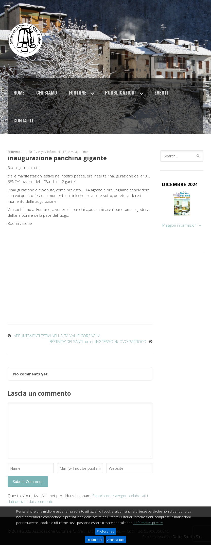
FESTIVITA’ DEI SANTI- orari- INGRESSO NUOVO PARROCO (97, 341)
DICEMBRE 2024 (180, 184)
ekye (41, 152)
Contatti (23, 120)
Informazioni (55, 152)
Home (19, 92)
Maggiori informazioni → (182, 225)
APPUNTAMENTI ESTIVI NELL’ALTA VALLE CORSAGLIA (57, 335)
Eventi (161, 92)
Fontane (77, 92)
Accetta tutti (116, 540)
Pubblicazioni (120, 92)
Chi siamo (46, 92)
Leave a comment (78, 152)
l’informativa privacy (148, 522)
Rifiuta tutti (94, 540)
